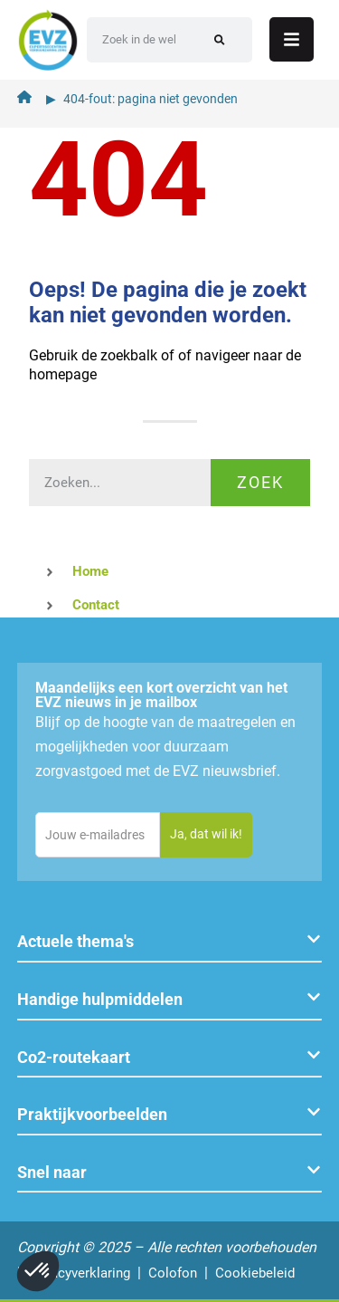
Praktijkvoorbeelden (92, 1114)
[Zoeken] (219, 39)
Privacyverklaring (79, 1273)
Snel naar (52, 1172)
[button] (170, 942)
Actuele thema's (75, 941)
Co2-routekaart (73, 1057)
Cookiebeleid (255, 1273)
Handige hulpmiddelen (100, 999)
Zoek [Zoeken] (260, 482)
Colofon (172, 1273)
